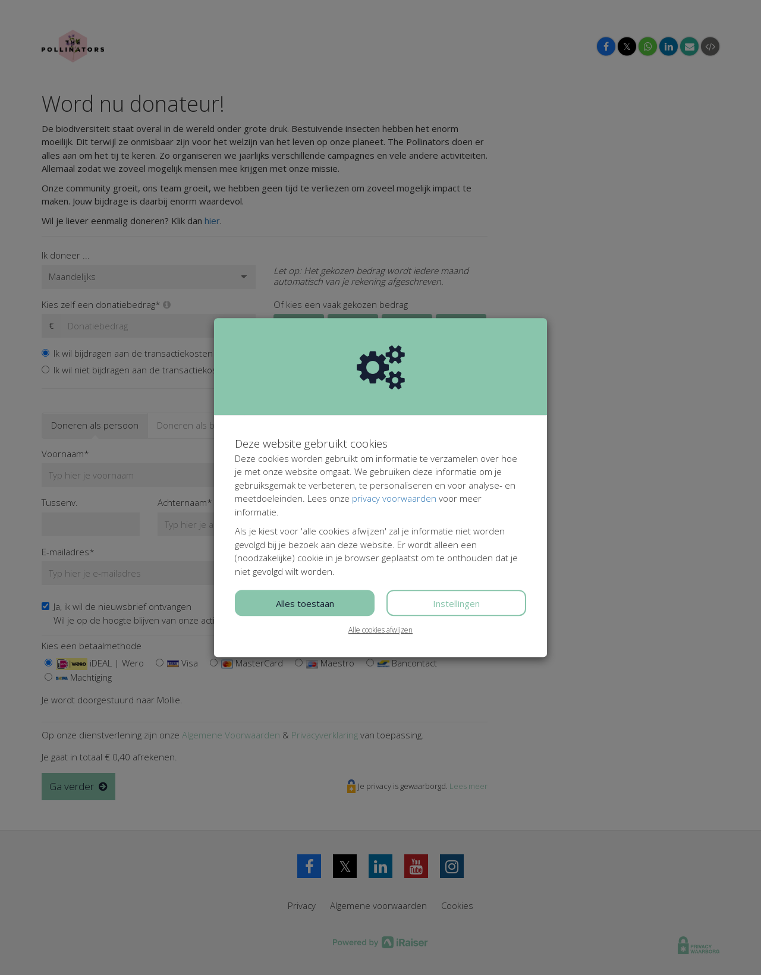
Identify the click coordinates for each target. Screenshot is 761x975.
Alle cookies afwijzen (380, 630)
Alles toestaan (305, 603)
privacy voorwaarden (394, 498)
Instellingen (456, 603)
